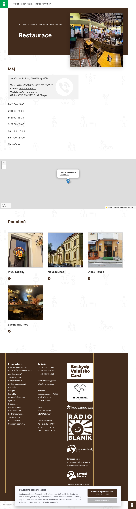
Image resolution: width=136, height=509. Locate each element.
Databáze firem (14, 411)
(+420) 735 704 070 (46, 374)
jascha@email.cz (27, 88)
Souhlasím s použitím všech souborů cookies (102, 493)
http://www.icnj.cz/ (46, 384)
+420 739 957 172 (44, 85)
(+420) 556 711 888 (46, 367)
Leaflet (109, 207)
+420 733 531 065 (24, 85)
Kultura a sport (14, 407)
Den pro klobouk (15, 381)
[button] (68, 181)
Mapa (44, 95)
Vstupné (11, 391)
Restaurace (54, 24)
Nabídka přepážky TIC (17, 367)
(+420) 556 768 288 (46, 371)
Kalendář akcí (14, 421)
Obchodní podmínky (16, 424)
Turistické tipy (14, 417)
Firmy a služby (43, 24)
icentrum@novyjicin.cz (47, 381)
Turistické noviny (15, 377)
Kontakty (12, 394)
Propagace (13, 404)
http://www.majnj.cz (26, 92)
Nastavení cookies (102, 501)
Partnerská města (16, 414)
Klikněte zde (64, 175)
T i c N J (32, 4)
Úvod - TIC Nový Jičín (30, 24)
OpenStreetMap (121, 207)
